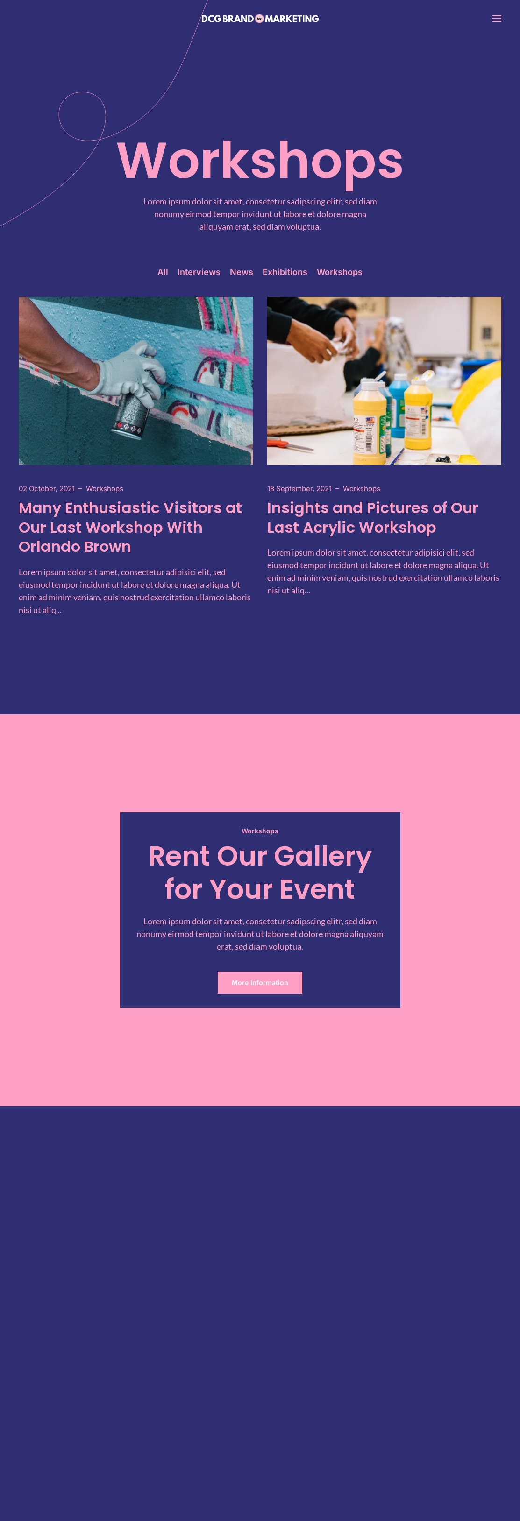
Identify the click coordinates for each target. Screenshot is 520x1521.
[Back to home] (260, 18)
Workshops (340, 272)
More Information (260, 982)
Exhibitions (285, 272)
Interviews (199, 272)
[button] (496, 18)
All (162, 272)
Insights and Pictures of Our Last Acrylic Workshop (372, 517)
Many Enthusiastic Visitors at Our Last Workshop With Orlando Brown (130, 527)
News (241, 272)
